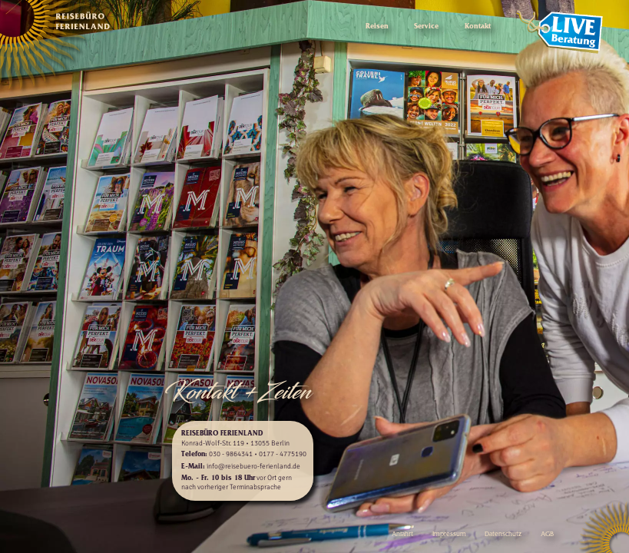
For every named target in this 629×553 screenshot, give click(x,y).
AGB (547, 534)
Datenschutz (503, 534)
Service (426, 27)
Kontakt (478, 27)
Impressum (449, 534)
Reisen (377, 27)
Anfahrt (402, 534)
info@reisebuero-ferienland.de (253, 466)
